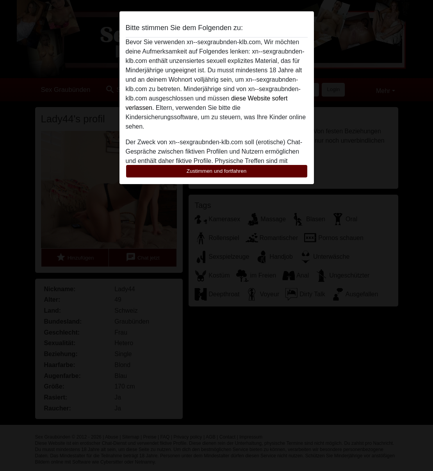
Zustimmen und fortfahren (217, 171)
